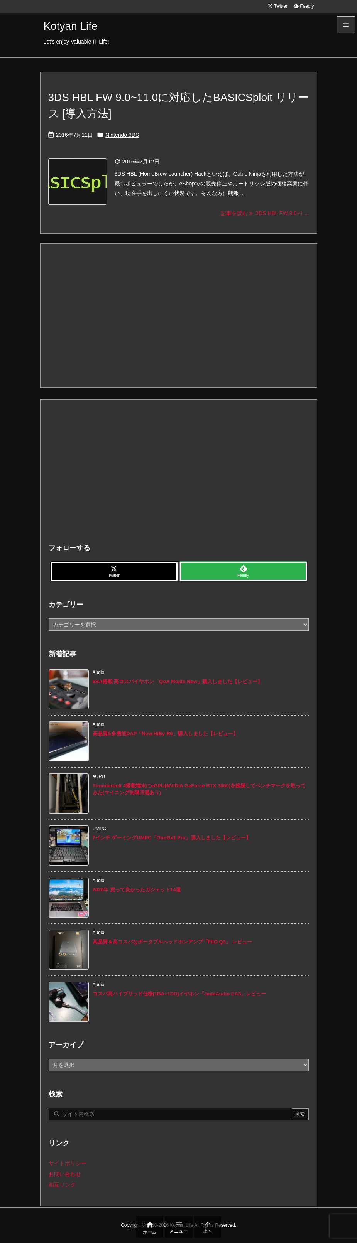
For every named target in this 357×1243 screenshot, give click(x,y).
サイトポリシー (67, 1163)
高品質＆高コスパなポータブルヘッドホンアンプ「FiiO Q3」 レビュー (172, 942)
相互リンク (62, 1185)
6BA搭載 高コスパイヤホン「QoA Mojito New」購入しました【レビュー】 (178, 681)
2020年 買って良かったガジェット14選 (137, 890)
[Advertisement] (178, 315)
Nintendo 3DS (122, 135)
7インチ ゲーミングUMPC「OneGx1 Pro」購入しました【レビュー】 (172, 837)
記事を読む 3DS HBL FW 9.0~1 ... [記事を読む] (265, 213)
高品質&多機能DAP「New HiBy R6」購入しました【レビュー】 (165, 733)
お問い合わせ (65, 1174)
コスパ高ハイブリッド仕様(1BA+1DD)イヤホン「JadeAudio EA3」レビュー (179, 994)
